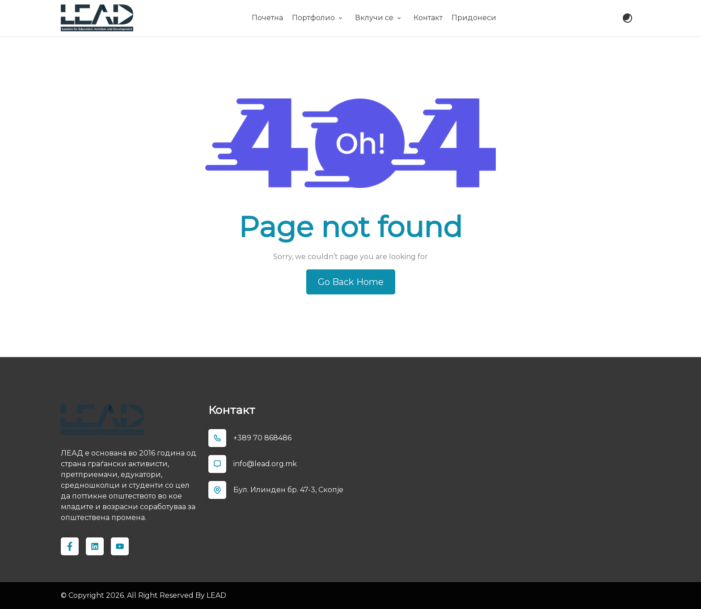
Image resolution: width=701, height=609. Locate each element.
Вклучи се (374, 17)
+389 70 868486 (262, 438)
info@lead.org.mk (265, 464)
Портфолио (313, 17)
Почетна (267, 17)
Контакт (428, 17)
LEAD (215, 595)
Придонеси (474, 17)
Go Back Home (351, 282)
